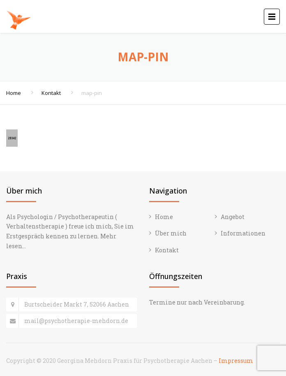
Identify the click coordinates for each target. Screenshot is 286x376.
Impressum (236, 360)
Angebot (232, 217)
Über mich (171, 233)
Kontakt (51, 93)
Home (13, 93)
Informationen (243, 233)
